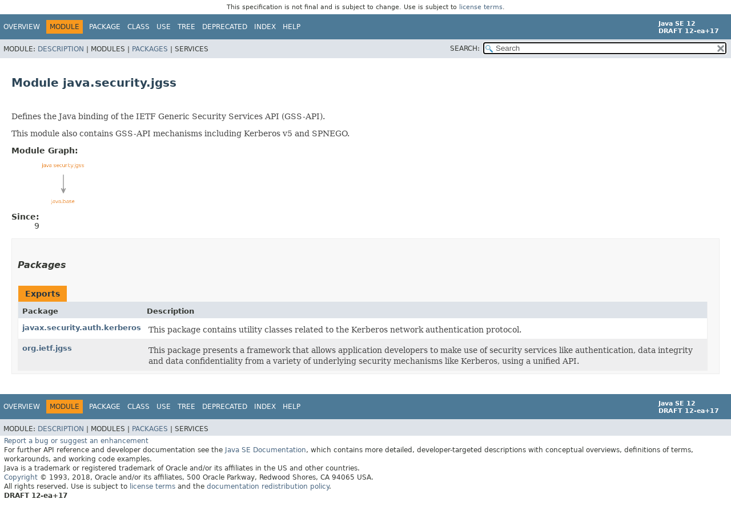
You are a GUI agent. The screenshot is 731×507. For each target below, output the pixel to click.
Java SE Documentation (265, 450)
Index (265, 27)
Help (291, 27)
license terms (481, 7)
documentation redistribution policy (268, 486)
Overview (21, 27)
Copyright (21, 477)
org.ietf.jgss (47, 348)
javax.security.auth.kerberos (81, 327)
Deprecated (224, 27)
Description (61, 49)
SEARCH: (465, 48)
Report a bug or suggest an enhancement (76, 441)
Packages (150, 49)
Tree (186, 27)
